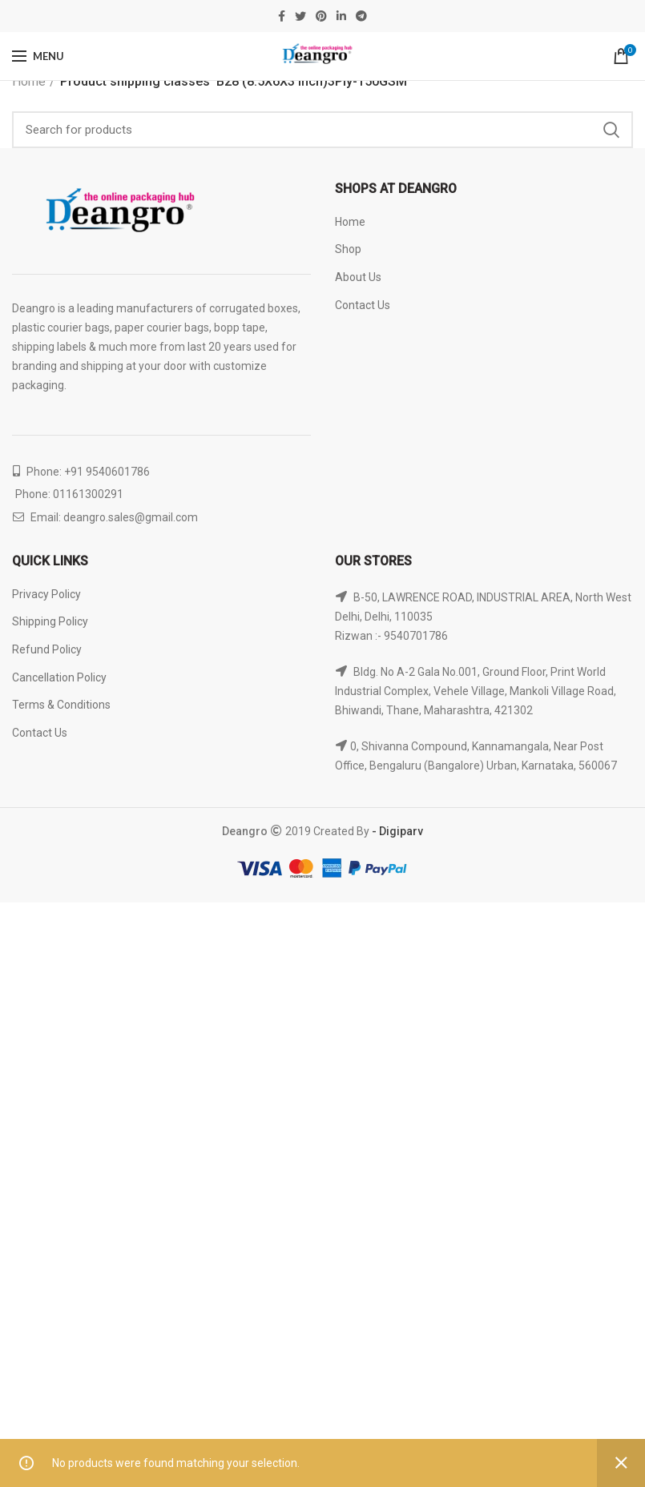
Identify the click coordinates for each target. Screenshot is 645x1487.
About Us (358, 277)
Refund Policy (47, 649)
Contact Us (362, 305)
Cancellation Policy (59, 677)
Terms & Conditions (61, 704)
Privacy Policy (46, 594)
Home (29, 81)
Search (611, 129)
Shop (348, 249)
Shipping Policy (50, 621)
